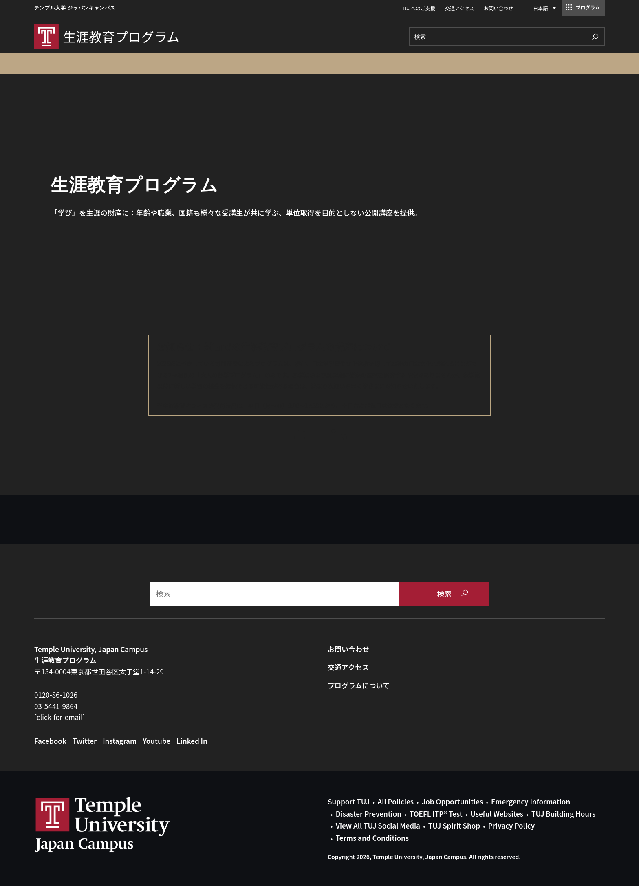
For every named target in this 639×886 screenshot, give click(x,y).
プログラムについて (359, 685)
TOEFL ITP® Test (436, 814)
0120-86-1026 (55, 695)
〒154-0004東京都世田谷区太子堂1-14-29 (99, 671)
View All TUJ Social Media (378, 825)
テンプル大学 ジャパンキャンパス (74, 8)
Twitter (85, 741)
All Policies (396, 801)
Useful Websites (496, 814)
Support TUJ (349, 801)
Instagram (120, 741)
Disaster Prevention (368, 814)
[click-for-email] (59, 717)
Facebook (50, 741)
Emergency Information (530, 801)
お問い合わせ (498, 7)
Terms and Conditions (372, 838)
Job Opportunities (452, 801)
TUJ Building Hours (563, 814)
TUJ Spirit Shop (454, 825)
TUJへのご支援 (418, 7)
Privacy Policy (511, 825)
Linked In (191, 741)
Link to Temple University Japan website (115, 824)
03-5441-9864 (55, 706)
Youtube (156, 741)
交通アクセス (459, 7)
